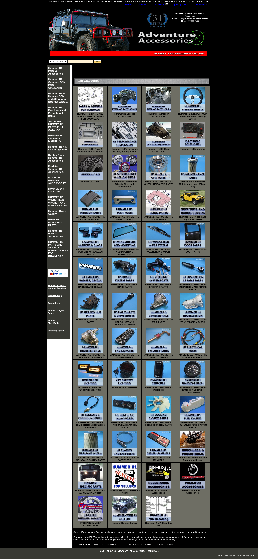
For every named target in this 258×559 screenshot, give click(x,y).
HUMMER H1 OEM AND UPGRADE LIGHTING (90, 388)
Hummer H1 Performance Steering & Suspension (124, 150)
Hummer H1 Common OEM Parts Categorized (56, 83)
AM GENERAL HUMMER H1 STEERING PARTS (158, 285)
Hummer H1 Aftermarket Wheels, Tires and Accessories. (124, 184)
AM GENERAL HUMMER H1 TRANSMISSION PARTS (193, 320)
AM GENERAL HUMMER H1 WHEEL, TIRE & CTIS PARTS (158, 182)
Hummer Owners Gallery (124, 523)
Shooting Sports (56, 330)
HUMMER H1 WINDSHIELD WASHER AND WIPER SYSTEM (158, 252)
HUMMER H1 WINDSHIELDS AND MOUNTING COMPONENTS (124, 252)
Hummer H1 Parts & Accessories (55, 71)
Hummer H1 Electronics (192, 149)
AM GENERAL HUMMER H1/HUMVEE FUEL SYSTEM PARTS (193, 425)
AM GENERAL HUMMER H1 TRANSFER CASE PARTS (90, 356)
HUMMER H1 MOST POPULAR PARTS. (124, 491)
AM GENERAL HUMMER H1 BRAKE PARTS (124, 285)
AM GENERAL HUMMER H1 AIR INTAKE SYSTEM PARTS (90, 458)
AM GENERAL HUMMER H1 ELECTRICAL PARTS (193, 356)
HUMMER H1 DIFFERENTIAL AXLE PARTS (158, 320)
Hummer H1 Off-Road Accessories (159, 150)
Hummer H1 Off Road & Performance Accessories (90, 150)
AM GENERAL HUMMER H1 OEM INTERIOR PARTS (90, 218)
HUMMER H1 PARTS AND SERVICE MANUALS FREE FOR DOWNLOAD (90, 116)
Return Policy (55, 303)
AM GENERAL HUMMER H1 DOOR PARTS (193, 250)
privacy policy (181, 4)
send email (201, 4)
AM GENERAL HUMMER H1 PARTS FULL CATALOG (56, 125)
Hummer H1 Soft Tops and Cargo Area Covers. (192, 218)
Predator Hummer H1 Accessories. (193, 491)
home (128, 4)
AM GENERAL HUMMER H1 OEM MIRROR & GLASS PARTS (90, 252)
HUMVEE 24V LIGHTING (124, 387)
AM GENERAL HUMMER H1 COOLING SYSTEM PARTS (158, 423)
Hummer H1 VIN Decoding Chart (158, 524)
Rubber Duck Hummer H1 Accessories (158, 491)
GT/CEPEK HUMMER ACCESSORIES (90, 524)
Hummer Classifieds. (54, 321)
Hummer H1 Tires (90, 181)
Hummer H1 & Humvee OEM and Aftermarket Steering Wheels (192, 116)
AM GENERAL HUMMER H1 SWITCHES (158, 388)
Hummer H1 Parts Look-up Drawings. (57, 286)
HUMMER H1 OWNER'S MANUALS (159, 458)
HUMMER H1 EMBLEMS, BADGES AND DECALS (90, 285)
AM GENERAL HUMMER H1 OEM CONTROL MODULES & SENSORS (90, 425)
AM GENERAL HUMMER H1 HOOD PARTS (158, 218)
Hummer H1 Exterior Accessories (124, 115)
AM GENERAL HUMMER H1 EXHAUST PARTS (158, 356)
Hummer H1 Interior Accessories (158, 115)
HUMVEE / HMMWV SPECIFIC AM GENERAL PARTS (90, 491)
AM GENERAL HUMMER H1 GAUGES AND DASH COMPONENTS (193, 390)
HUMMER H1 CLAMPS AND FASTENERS (124, 458)
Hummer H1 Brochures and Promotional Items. (193, 458)
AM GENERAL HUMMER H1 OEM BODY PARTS (124, 218)
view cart (159, 4)
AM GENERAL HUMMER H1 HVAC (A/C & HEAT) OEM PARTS (124, 425)
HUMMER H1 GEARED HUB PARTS (90, 320)
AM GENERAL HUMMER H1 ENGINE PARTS (124, 356)
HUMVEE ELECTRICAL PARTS (56, 222)
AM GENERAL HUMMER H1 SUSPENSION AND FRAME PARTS (193, 287)
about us (143, 4)
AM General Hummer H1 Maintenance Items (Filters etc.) (192, 184)
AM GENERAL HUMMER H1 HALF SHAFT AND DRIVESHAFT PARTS (124, 322)
